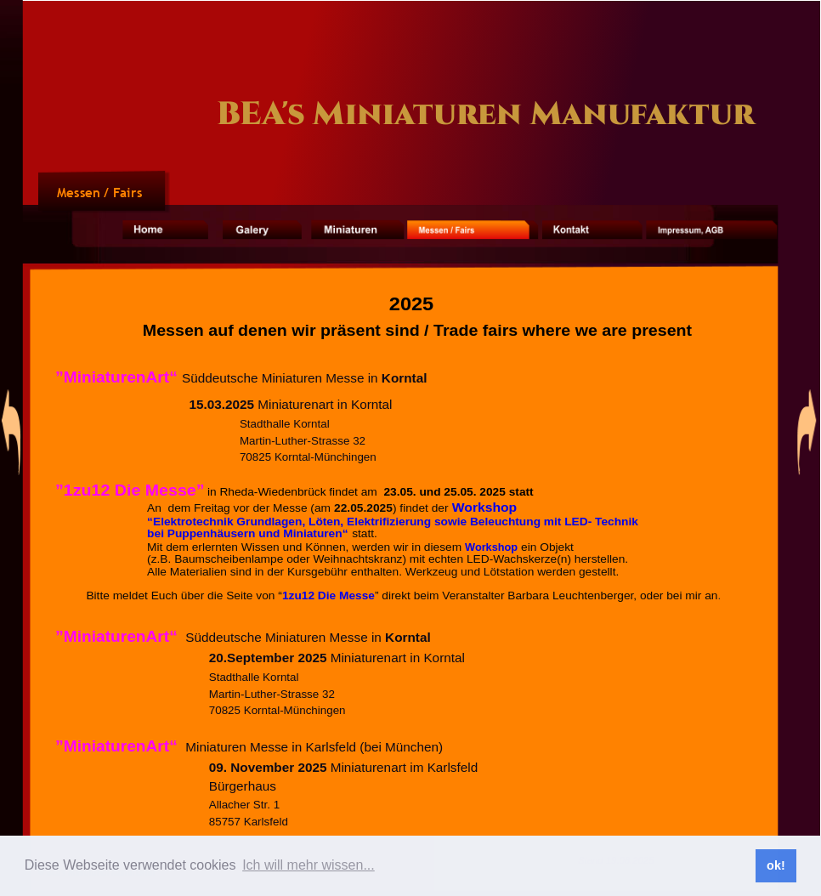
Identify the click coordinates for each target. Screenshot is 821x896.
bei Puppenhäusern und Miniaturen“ (249, 533)
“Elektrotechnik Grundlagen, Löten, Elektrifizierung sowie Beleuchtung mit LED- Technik (394, 520)
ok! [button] (776, 865)
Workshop (483, 506)
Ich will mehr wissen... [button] (308, 865)
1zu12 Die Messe (328, 595)
